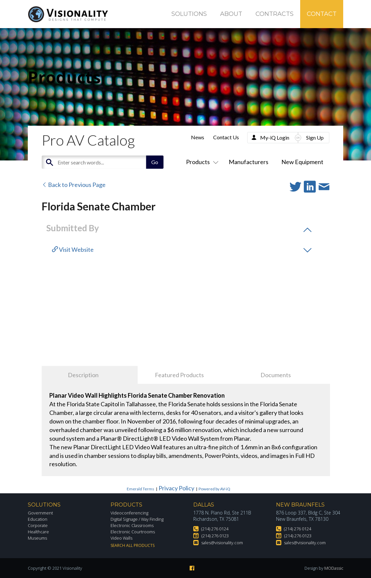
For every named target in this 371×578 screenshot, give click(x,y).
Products (201, 161)
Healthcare (39, 531)
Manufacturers (248, 161)
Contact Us (226, 137)
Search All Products (133, 545)
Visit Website (73, 249)
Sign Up (315, 137)
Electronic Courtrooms (135, 531)
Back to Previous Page (74, 184)
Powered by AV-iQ (214, 488)
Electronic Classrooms (134, 525)
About (231, 14)
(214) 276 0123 (217, 535)
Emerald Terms (140, 488)
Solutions (189, 14)
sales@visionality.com (224, 542)
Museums (38, 538)
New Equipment (302, 161)
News (197, 137)
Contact (322, 14)
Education (38, 519)
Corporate (39, 525)
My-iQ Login (274, 137)
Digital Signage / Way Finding (140, 519)
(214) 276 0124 (216, 528)
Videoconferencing (130, 513)
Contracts (274, 14)
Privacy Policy (176, 488)
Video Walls (123, 538)
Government (41, 513)
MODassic (333, 568)
